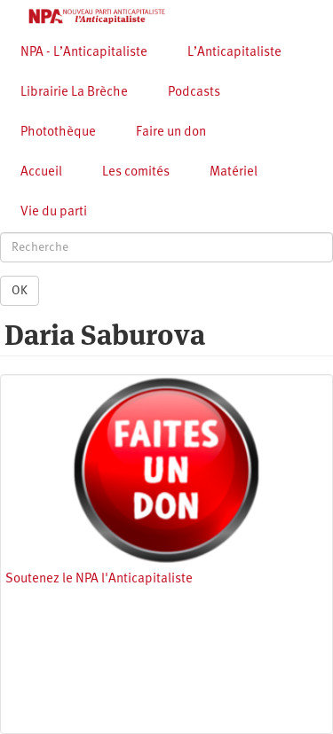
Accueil (41, 172)
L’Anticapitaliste (234, 52)
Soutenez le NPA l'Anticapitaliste (99, 579)
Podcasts (194, 92)
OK (20, 291)
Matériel (234, 172)
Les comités (136, 172)
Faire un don (171, 132)
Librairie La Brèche (74, 92)
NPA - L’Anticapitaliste (83, 52)
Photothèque (58, 132)
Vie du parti (53, 212)
